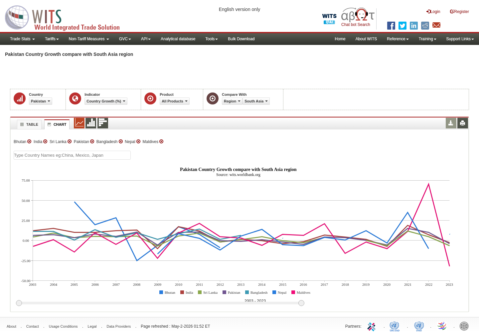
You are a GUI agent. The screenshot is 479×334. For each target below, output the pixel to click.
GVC (125, 39)
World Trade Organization (442, 325)
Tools (211, 39)
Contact (32, 326)
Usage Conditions (63, 326)
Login (433, 11)
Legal (92, 326)
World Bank (465, 325)
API (146, 39)
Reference (397, 39)
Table (28, 124)
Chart (56, 124)
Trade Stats (22, 39)
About (11, 326)
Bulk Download (241, 39)
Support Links (460, 39)
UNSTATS (419, 325)
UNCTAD (395, 325)
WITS (66, 16)
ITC (372, 325)
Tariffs (52, 39)
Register (459, 11)
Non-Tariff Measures (89, 39)
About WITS (366, 39)
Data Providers (119, 326)
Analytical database (178, 39)
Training (427, 39)
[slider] (160, 303)
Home (340, 39)
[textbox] (72, 155)
